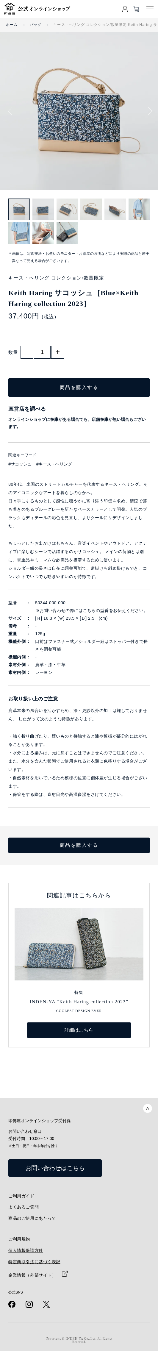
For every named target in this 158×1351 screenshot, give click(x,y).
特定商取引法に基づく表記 (34, 1261)
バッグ (36, 25)
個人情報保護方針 (25, 1250)
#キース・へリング (54, 464)
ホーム (12, 25)
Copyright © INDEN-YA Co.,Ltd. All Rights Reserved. (79, 1340)
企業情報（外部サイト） (32, 1275)
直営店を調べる (27, 409)
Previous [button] (12, 111)
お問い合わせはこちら (55, 1168)
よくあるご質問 (23, 1207)
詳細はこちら (79, 1030)
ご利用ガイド (21, 1196)
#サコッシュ (20, 464)
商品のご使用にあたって (32, 1218)
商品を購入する (79, 387)
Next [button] (148, 111)
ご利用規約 (19, 1239)
